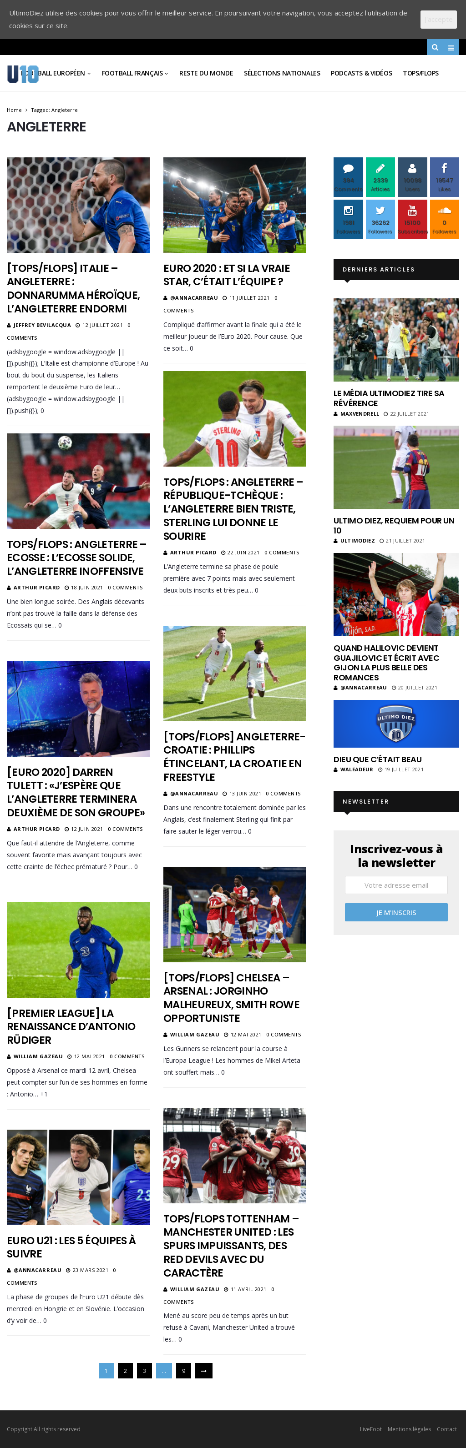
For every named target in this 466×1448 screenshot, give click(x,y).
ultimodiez (354, 540)
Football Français (132, 73)
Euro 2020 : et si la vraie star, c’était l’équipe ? (226, 275)
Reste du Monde (206, 73)
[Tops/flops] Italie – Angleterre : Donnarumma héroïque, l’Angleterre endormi (73, 289)
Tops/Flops (421, 73)
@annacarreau (194, 297)
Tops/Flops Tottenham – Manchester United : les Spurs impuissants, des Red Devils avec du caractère (231, 1246)
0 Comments (281, 552)
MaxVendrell (356, 413)
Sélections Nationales (282, 73)
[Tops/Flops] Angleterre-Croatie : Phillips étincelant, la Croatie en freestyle (234, 757)
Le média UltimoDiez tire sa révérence (389, 398)
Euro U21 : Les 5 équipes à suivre (71, 1247)
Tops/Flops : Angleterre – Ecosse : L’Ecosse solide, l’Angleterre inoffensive (77, 558)
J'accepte (439, 19)
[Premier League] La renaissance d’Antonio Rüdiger (71, 1027)
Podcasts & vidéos (361, 73)
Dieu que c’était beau (377, 759)
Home (14, 109)
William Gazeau (195, 1034)
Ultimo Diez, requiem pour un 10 (394, 525)
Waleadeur (353, 769)
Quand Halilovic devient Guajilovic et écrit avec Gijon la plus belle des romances (386, 662)
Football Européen (53, 73)
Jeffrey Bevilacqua (42, 325)
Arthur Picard (193, 552)
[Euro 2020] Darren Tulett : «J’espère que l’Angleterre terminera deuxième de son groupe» (76, 792)
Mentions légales (409, 1429)
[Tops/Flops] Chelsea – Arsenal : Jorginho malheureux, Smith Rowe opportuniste (231, 998)
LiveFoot (371, 1429)
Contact (447, 1429)
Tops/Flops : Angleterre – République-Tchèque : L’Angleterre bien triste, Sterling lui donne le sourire (233, 509)
